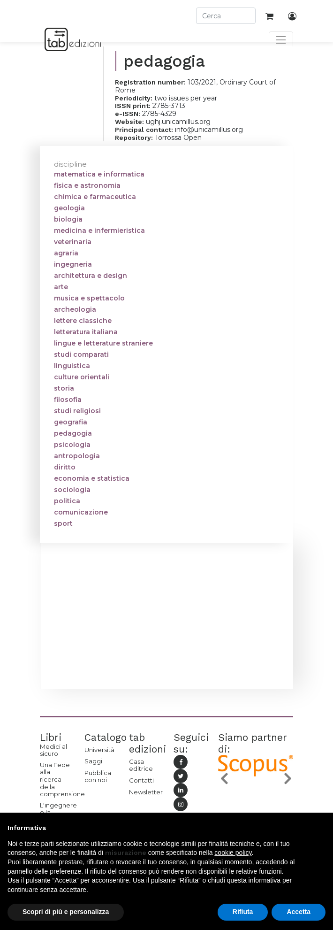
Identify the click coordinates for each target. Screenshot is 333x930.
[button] (223, 778)
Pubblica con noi (97, 776)
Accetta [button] (298, 911)
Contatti (141, 780)
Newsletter (144, 792)
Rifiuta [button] (243, 911)
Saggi (93, 761)
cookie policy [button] (232, 852)
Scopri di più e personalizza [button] (66, 911)
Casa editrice (141, 765)
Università (99, 749)
